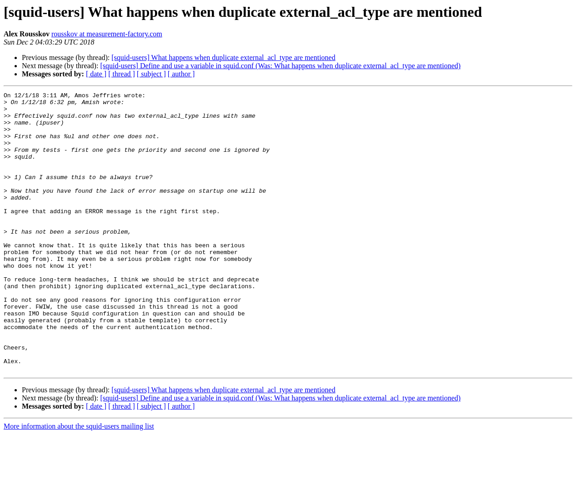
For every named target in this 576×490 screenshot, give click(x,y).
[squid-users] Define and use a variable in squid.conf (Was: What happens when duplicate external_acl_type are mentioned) (280, 66)
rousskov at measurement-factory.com (106, 34)
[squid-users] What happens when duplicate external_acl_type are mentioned (223, 57)
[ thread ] (121, 74)
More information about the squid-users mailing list (79, 482)
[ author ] (181, 74)
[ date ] (96, 74)
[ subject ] (151, 74)
